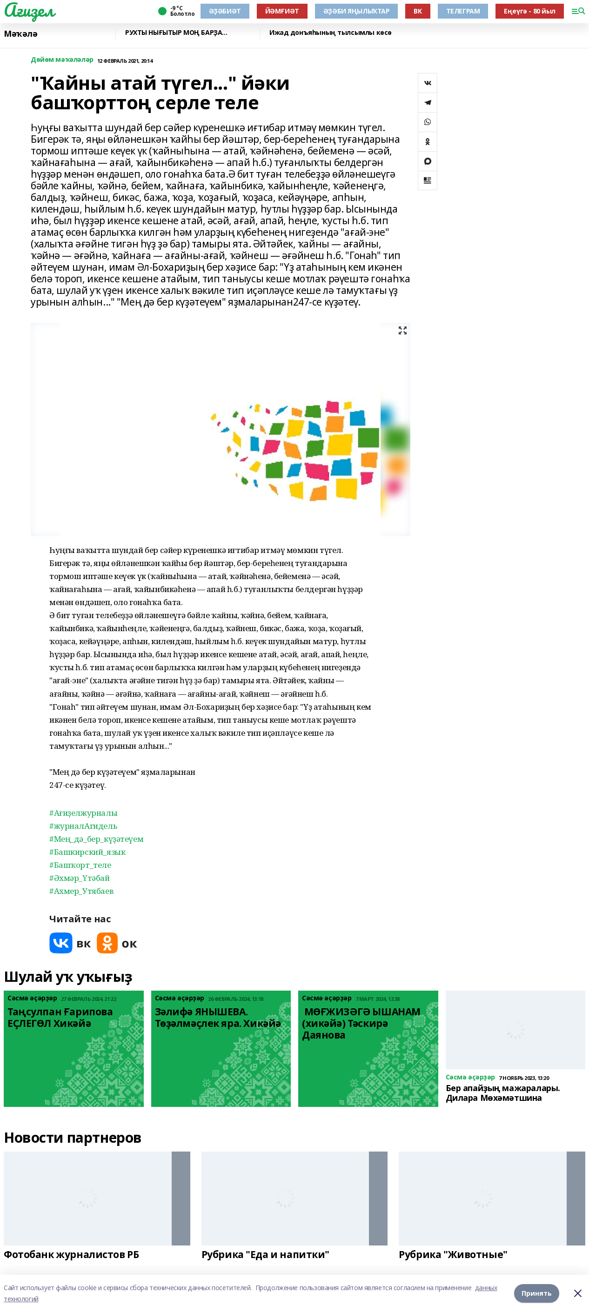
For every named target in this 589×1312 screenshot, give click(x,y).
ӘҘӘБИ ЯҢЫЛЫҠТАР (356, 11)
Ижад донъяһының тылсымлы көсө (330, 33)
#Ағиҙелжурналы (83, 812)
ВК (418, 11)
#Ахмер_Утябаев (81, 891)
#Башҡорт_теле (80, 864)
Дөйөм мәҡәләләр (62, 60)
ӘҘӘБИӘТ (225, 11)
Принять (537, 1293)
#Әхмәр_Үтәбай (79, 877)
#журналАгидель (83, 825)
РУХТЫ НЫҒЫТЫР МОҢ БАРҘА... (176, 33)
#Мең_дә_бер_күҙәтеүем (96, 838)
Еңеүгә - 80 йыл (530, 11)
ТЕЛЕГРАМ (463, 11)
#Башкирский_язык (87, 851)
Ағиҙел (29, 9)
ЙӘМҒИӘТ (282, 11)
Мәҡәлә (20, 34)
